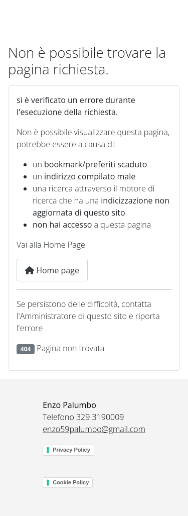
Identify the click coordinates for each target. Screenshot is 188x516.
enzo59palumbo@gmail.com (94, 429)
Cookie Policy (71, 482)
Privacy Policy (71, 450)
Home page (52, 270)
